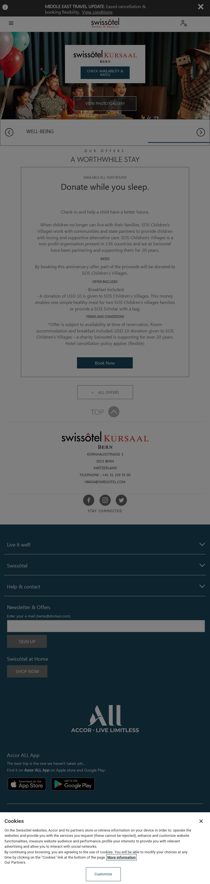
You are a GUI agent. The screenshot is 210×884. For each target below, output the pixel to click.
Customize (103, 874)
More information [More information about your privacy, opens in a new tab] (121, 857)
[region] (105, 848)
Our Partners (14, 862)
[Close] (201, 821)
